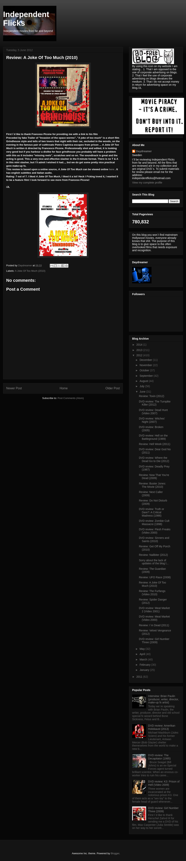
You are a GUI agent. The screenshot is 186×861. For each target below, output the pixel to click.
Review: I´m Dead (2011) (154, 625)
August (144, 381)
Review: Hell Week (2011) (154, 444)
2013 (139, 350)
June (143, 391)
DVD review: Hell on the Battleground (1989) (153, 437)
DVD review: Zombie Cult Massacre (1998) (154, 522)
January (145, 669)
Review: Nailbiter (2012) (153, 554)
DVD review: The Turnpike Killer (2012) (154, 403)
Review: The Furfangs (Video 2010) (152, 592)
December (146, 359)
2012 (139, 355)
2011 (139, 676)
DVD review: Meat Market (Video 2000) (154, 618)
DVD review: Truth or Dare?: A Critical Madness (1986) (151, 512)
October (145, 370)
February (145, 664)
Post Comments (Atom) (71, 398)
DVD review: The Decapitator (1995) (159, 757)
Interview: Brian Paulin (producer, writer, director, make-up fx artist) (163, 699)
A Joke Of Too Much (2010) (30, 270)
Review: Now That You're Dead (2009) (154, 476)
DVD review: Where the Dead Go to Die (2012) (154, 459)
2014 (139, 344)
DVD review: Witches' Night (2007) (152, 420)
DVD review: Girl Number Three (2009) (154, 640)
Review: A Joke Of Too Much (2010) (152, 584)
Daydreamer (144, 151)
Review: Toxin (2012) (151, 396)
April (143, 654)
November (146, 365)
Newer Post (14, 388)
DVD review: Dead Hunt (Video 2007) (153, 411)
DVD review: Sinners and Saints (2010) (154, 539)
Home (64, 388)
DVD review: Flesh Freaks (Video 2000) (154, 531)
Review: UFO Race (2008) (155, 577)
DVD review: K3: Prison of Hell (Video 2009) (164, 783)
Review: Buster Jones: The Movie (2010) (152, 485)
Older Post (112, 388)
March (144, 659)
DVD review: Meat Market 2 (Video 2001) (154, 609)
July (142, 386)
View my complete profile (147, 182)
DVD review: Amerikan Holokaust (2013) (161, 727)
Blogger (115, 853)
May (142, 648)
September (146, 375)
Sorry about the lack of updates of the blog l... (154, 562)
